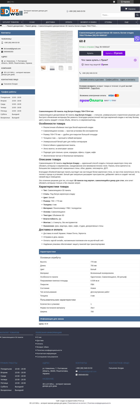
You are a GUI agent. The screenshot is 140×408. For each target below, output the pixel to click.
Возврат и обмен (88, 22)
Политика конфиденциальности (49, 350)
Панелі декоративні (15, 26)
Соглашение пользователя (47, 357)
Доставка (50, 22)
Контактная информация (46, 353)
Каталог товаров (11, 22)
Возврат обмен (43, 347)
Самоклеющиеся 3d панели (12, 337)
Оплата (68, 22)
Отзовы (108, 22)
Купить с (114, 53)
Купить (90, 53)
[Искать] (137, 15)
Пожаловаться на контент (77, 403)
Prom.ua (81, 401)
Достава (40, 340)
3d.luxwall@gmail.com (12, 49)
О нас (32, 22)
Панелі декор (30, 26)
